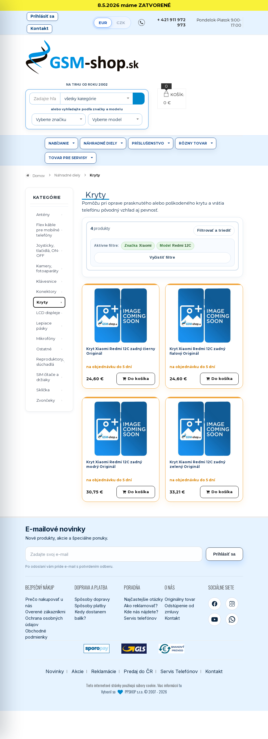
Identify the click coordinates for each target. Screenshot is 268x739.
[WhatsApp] (232, 619)
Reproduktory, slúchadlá (50, 362)
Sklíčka (43, 389)
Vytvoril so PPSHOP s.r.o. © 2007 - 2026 (134, 692)
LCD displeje (48, 312)
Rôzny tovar (193, 143)
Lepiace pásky (44, 326)
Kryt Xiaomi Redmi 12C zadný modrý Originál (114, 464)
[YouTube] (214, 619)
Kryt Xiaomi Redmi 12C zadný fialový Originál (197, 351)
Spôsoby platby (90, 605)
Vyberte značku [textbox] (51, 119)
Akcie (77, 671)
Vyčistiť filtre (162, 257)
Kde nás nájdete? (141, 611)
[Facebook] (214, 603)
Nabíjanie (58, 143)
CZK (120, 22)
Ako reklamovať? (141, 605)
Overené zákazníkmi (45, 611)
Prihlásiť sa (42, 16)
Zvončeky (45, 400)
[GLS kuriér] (134, 649)
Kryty (42, 302)
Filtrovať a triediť (214, 230)
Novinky (55, 671)
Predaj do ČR (138, 671)
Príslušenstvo (148, 143)
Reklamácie (103, 671)
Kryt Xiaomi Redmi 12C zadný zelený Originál (197, 464)
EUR (103, 22)
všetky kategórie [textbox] (80, 98)
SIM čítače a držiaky (47, 377)
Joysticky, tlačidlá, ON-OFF (47, 250)
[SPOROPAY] (96, 648)
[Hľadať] (139, 98)
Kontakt (39, 28)
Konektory (46, 291)
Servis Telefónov (179, 671)
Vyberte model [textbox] (107, 119)
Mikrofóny (45, 338)
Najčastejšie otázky (143, 599)
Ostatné (44, 349)
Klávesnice (46, 281)
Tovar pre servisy (67, 158)
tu (180, 685)
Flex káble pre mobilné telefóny (48, 229)
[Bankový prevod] (171, 648)
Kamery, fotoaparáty (47, 268)
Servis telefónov (140, 618)
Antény (43, 214)
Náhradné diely (100, 143)
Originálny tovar (180, 599)
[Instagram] (232, 603)
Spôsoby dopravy (92, 599)
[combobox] (96, 98)
